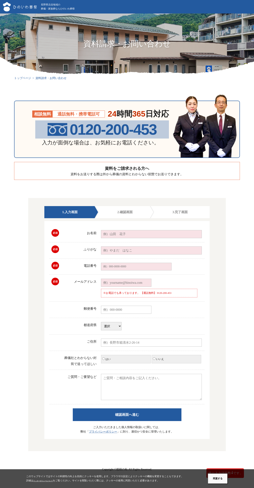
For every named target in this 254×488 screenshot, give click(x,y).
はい (106, 359)
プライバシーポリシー (103, 431)
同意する (218, 478)
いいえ (158, 359)
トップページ (22, 78)
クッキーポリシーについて (47, 480)
